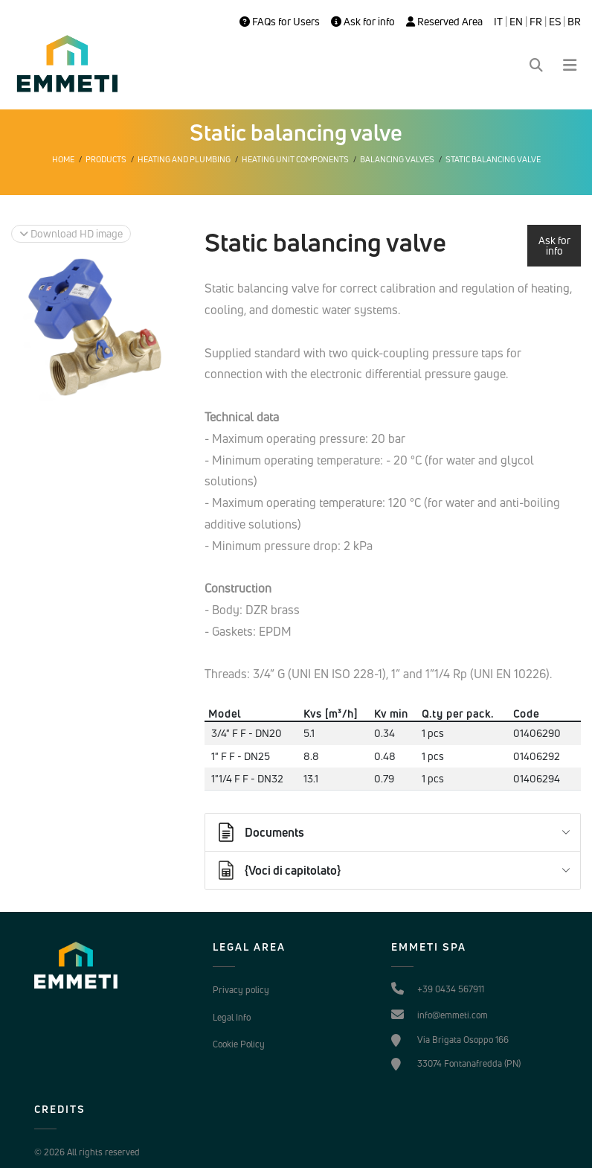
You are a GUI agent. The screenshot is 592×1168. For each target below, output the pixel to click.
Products (106, 159)
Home (63, 159)
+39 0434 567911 (450, 989)
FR (536, 21)
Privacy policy (241, 989)
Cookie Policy (239, 1044)
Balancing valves (397, 159)
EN (516, 21)
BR (574, 21)
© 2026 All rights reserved (87, 1152)
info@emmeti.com (452, 1015)
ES (555, 21)
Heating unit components (295, 159)
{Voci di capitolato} (278, 870)
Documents (259, 832)
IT (498, 21)
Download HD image (71, 233)
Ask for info (363, 21)
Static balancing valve (493, 159)
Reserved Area (444, 21)
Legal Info (232, 1017)
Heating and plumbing (184, 159)
